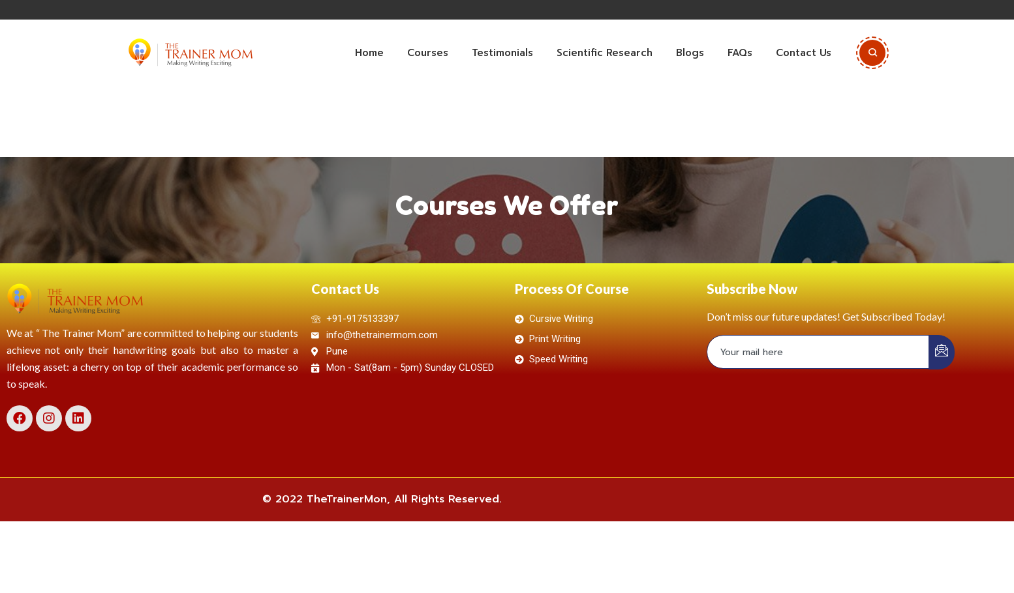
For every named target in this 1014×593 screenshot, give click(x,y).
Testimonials (502, 53)
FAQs (740, 53)
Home (369, 53)
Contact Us (803, 53)
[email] (818, 352)
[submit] (942, 352)
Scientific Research (605, 53)
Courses (427, 53)
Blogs (690, 53)
